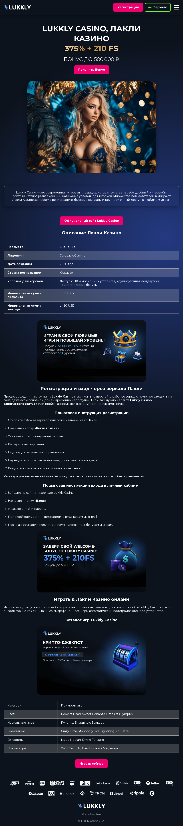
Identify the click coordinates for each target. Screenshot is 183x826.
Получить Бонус (91, 69)
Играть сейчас (91, 763)
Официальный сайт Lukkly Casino (91, 220)
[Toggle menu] (176, 7)
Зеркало (157, 7)
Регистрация (128, 7)
